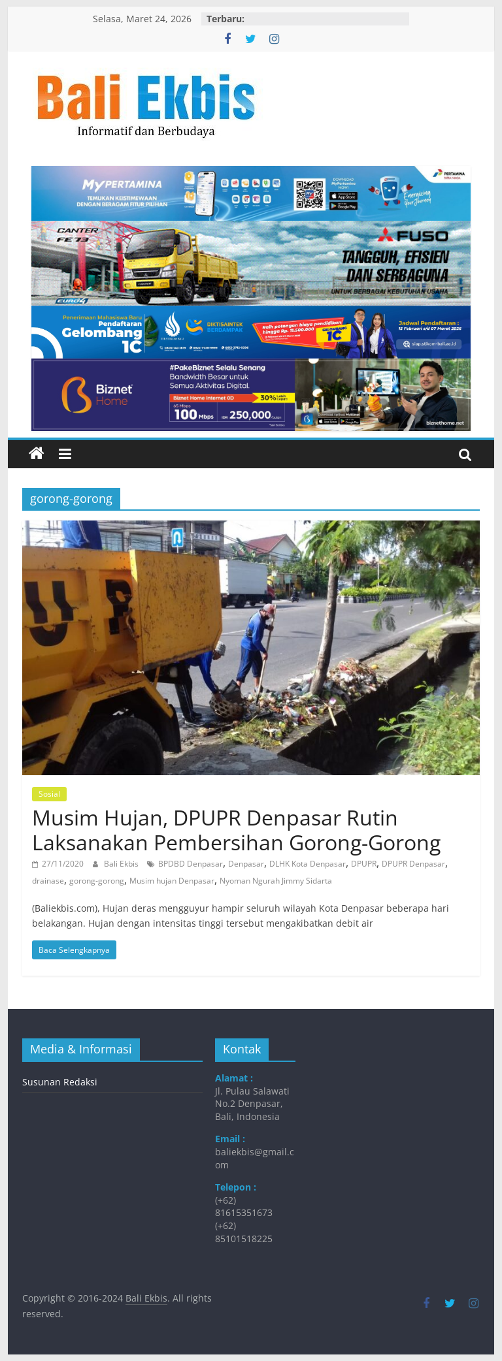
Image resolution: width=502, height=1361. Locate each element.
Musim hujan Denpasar (171, 880)
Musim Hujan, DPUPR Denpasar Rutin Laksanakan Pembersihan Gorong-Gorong (236, 829)
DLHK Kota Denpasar (307, 863)
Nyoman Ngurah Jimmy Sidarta (276, 880)
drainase (48, 880)
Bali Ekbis (122, 863)
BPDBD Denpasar (190, 863)
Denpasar (246, 863)
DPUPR (363, 863)
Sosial (49, 793)
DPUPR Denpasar (413, 863)
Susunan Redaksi (59, 1082)
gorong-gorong (96, 880)
